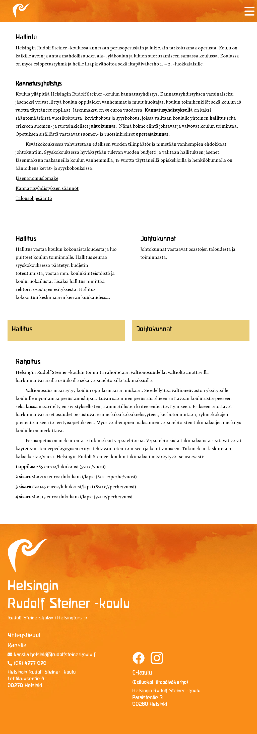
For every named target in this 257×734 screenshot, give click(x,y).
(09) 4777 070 (27, 664)
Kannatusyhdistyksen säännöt (47, 188)
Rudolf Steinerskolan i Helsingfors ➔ (47, 618)
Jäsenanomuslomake (37, 178)
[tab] (66, 330)
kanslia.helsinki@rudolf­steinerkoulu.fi (52, 655)
